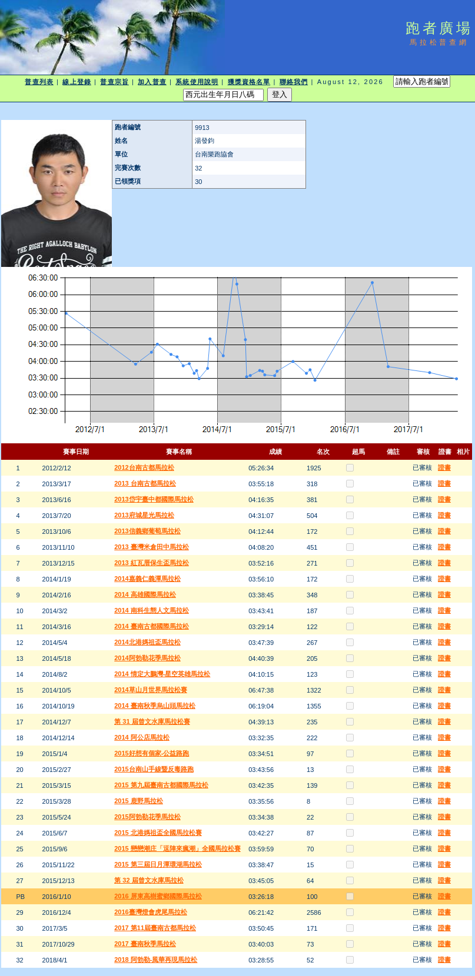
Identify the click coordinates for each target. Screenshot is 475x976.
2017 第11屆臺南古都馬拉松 (155, 927)
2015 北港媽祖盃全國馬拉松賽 (158, 832)
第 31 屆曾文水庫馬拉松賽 (152, 721)
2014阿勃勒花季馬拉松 (147, 657)
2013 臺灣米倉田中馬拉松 (151, 546)
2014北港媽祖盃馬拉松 (147, 642)
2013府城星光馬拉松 (144, 515)
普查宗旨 (114, 81)
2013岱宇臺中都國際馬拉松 (153, 499)
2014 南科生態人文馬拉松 (151, 610)
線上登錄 (76, 81)
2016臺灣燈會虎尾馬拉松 (150, 911)
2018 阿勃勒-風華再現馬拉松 (155, 959)
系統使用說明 (196, 81)
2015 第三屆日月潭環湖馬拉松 (158, 864)
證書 (444, 467)
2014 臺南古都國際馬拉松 (151, 626)
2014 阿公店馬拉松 (142, 737)
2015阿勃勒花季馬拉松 (147, 816)
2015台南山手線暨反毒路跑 (153, 769)
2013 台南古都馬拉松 (145, 483)
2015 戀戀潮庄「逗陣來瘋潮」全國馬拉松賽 (177, 848)
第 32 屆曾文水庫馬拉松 (148, 880)
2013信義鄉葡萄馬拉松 (147, 530)
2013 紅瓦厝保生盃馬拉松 (151, 562)
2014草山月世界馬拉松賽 (150, 689)
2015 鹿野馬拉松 (138, 800)
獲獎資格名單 (249, 81)
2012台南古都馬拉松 (144, 467)
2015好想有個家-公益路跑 (151, 753)
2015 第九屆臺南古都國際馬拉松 (161, 784)
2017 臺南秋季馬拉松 (145, 943)
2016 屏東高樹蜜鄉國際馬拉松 (158, 896)
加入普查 (152, 81)
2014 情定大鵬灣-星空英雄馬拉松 (162, 673)
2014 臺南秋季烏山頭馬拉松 (154, 705)
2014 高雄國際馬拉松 (145, 594)
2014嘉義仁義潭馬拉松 (147, 578)
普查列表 (39, 81)
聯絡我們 (294, 81)
